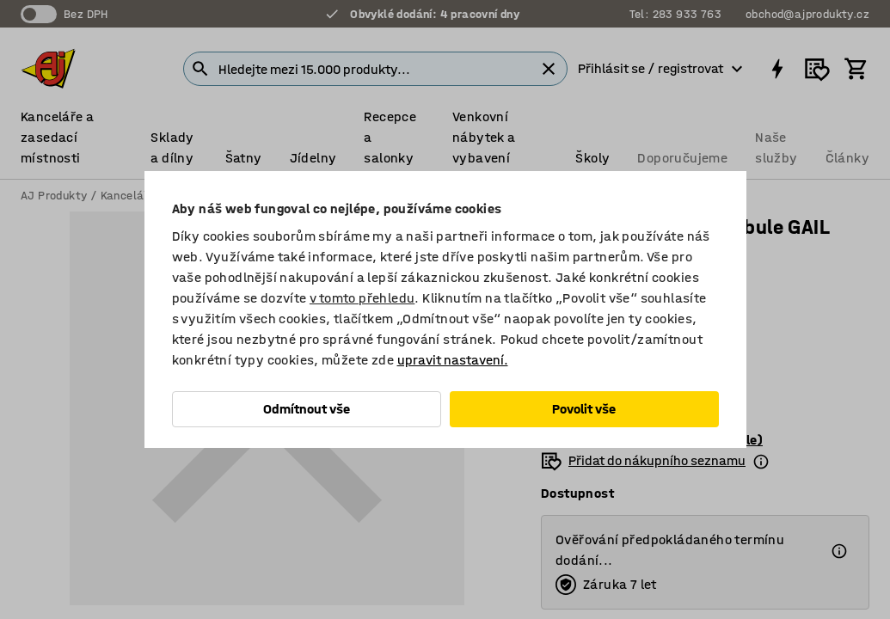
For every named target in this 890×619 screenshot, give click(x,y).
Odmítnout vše (306, 409)
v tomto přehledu (362, 298)
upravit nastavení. (452, 360)
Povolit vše (584, 409)
